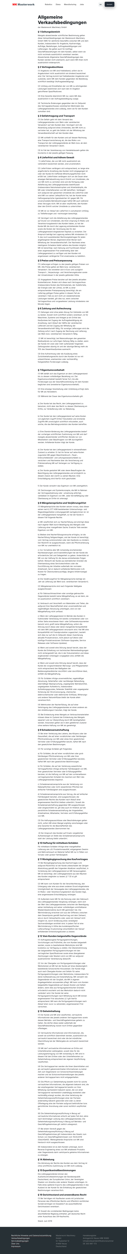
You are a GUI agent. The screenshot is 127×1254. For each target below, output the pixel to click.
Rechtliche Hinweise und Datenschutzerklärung (31, 1235)
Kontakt (109, 4)
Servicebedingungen (20, 1241)
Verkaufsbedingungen (20, 1238)
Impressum (15, 1246)
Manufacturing (70, 4)
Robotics (48, 4)
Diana (58, 4)
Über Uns (15, 1243)
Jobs (82, 4)
